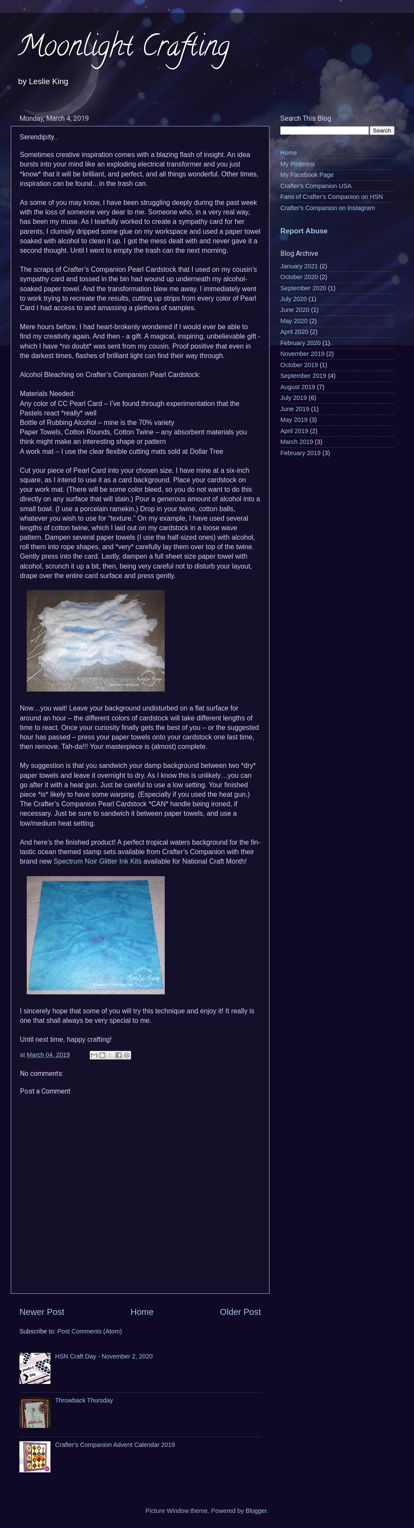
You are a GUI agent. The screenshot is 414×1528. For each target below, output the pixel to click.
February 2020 (300, 343)
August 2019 (297, 387)
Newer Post (41, 1312)
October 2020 (299, 277)
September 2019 (303, 375)
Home (142, 1312)
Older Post (240, 1312)
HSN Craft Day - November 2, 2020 (104, 1356)
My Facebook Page (307, 174)
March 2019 (296, 441)
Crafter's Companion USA (315, 185)
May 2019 (293, 419)
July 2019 (293, 397)
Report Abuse (304, 231)
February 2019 (300, 453)
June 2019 (294, 409)
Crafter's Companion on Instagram (327, 207)
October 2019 (299, 365)
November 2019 (302, 353)
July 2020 (293, 299)
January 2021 (299, 266)
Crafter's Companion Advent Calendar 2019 (115, 1444)
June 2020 (294, 309)
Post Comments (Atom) (89, 1331)
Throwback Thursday (84, 1400)
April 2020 (294, 331)
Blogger (256, 1510)
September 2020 (303, 288)
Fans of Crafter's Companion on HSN (331, 196)
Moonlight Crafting (123, 49)
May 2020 (293, 321)
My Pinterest (297, 163)
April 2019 (294, 431)
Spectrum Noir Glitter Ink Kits (97, 861)
